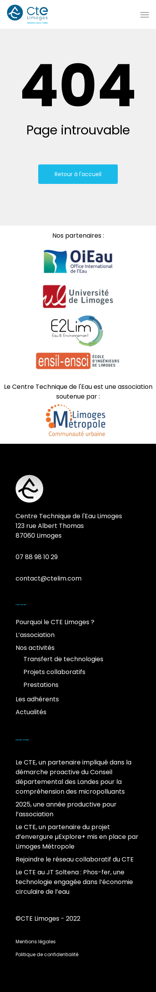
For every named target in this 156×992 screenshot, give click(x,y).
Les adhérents (37, 699)
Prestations (40, 684)
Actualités (31, 712)
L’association (35, 634)
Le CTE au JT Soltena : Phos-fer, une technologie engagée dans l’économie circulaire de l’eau (74, 882)
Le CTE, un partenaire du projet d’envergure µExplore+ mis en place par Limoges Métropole (77, 837)
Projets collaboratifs (54, 671)
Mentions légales (36, 941)
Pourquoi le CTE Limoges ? (55, 622)
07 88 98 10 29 (37, 556)
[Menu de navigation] (144, 14)
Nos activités (35, 647)
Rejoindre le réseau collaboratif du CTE (75, 859)
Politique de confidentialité (47, 954)
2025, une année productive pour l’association (66, 809)
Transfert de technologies (63, 659)
